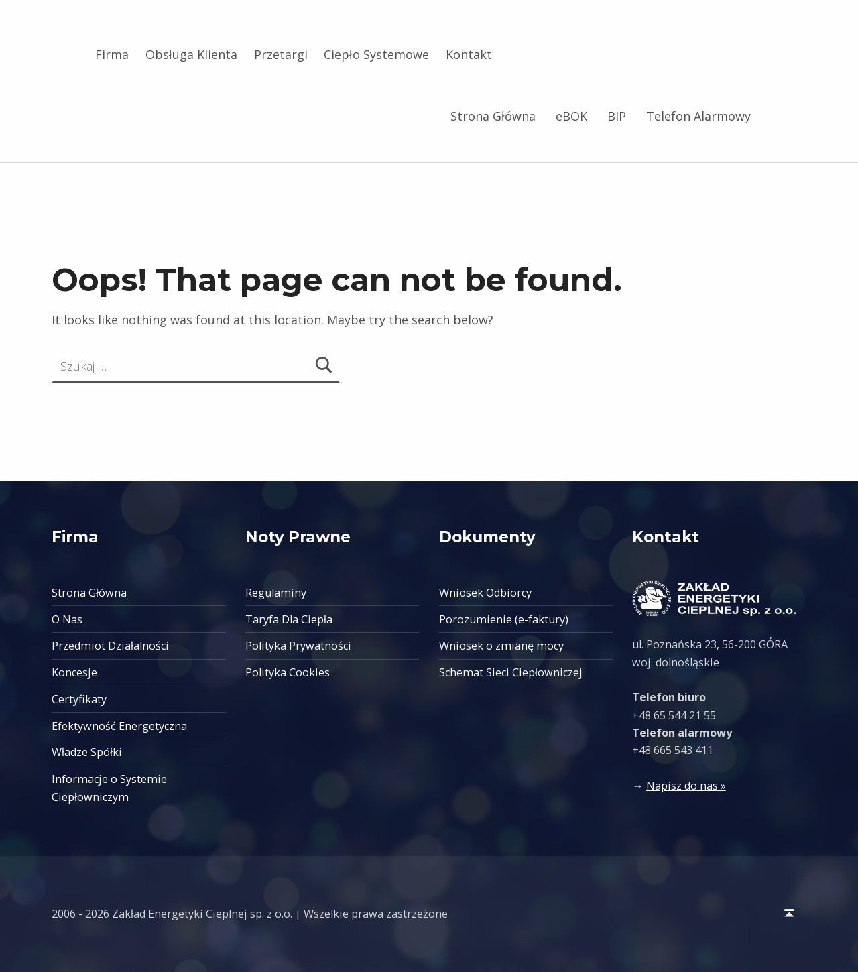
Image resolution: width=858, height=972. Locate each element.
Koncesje (74, 672)
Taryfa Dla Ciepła (288, 619)
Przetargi (281, 54)
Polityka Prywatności (298, 645)
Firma (112, 54)
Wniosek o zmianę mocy (501, 645)
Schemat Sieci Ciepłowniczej (511, 672)
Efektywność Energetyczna (119, 726)
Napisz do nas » (686, 785)
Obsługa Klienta (191, 54)
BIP (616, 116)
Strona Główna (493, 116)
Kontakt (469, 54)
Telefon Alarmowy (698, 116)
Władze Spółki (87, 752)
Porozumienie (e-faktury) (503, 619)
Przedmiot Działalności (110, 645)
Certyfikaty (79, 699)
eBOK (571, 116)
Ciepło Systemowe (376, 54)
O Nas (67, 619)
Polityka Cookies (287, 672)
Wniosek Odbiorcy (485, 592)
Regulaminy (275, 592)
